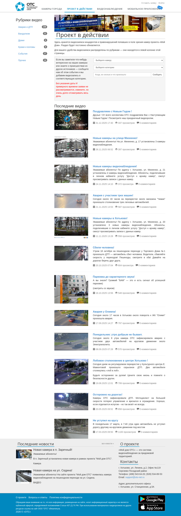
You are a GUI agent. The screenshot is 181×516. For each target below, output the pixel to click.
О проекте (21, 497)
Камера (37, 463)
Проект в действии (79, 8)
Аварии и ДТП (32, 26)
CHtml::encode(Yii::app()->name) (26, 6)
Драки (32, 40)
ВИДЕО (37, 482)
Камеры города (52, 8)
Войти (161, 3)
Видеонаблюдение (110, 8)
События (32, 53)
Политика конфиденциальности (65, 497)
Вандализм (32, 33)
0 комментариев (148, 123)
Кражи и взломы (32, 46)
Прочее (32, 60)
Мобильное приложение (144, 8)
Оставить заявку (148, 3)
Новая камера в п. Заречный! (52, 449)
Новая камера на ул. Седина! (52, 470)
